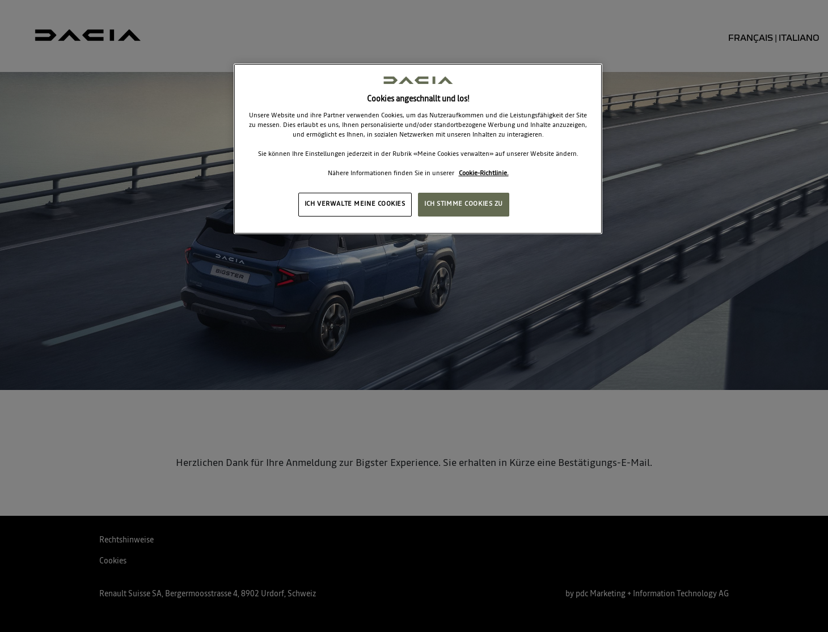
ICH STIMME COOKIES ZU (463, 204)
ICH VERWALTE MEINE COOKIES (355, 204)
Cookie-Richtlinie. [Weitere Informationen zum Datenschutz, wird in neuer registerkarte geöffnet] (484, 173)
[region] (418, 148)
